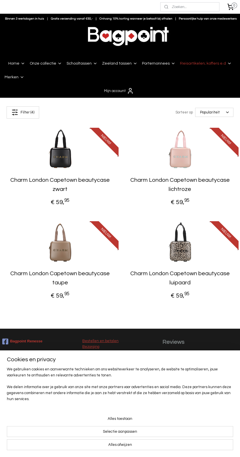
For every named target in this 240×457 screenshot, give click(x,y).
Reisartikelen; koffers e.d (206, 63)
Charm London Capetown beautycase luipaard (180, 278)
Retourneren (93, 359)
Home (16, 63)
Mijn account (119, 90)
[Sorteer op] (214, 112)
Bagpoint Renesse (22, 341)
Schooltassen (82, 63)
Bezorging (90, 347)
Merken (14, 77)
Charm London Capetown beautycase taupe (60, 278)
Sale (86, 425)
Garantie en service (99, 371)
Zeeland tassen (119, 63)
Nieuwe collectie (96, 419)
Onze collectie (46, 63)
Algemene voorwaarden (102, 376)
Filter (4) (22, 112)
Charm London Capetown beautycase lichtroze (180, 184)
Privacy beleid (94, 382)
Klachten (90, 365)
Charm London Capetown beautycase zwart (60, 184)
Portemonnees (158, 63)
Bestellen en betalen (100, 341)
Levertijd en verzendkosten (105, 353)
